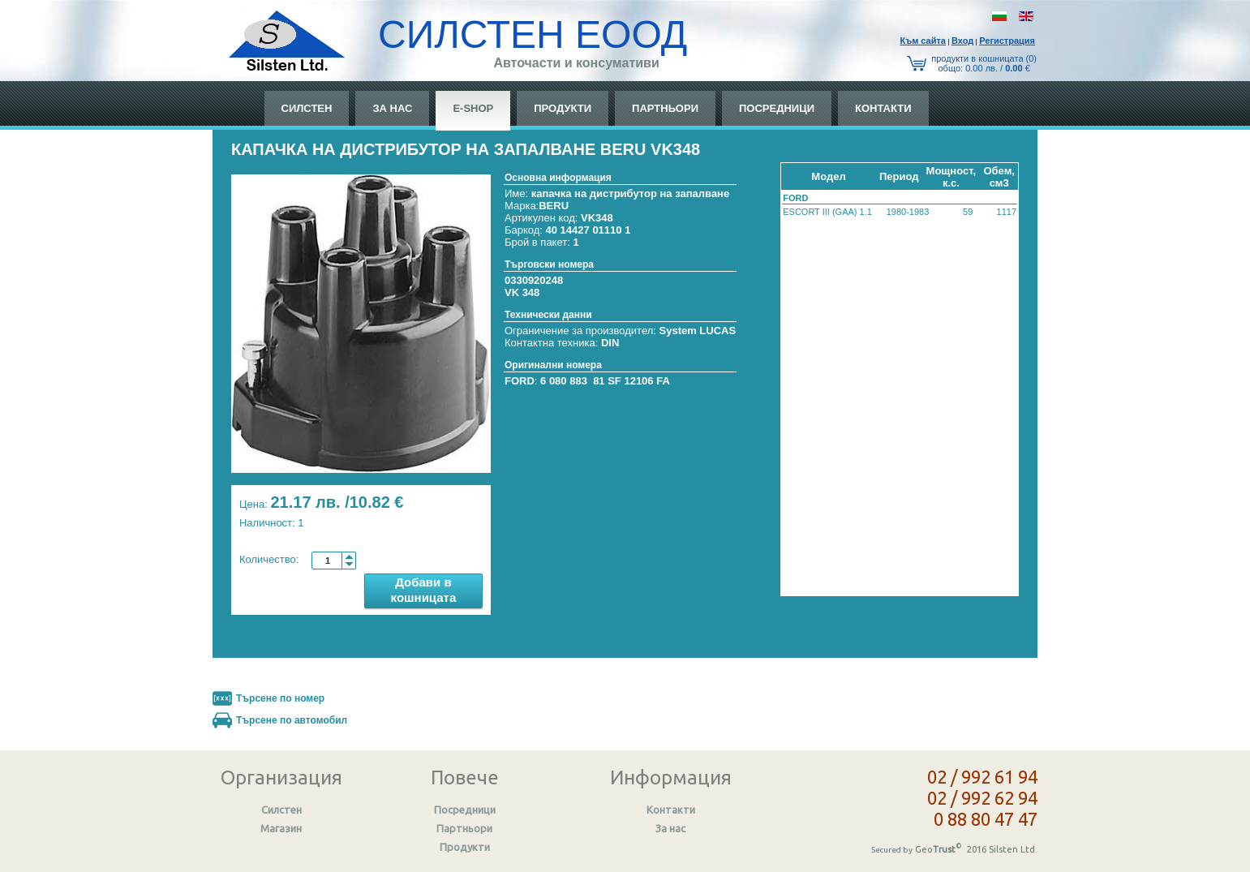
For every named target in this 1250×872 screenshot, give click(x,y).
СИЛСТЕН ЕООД (532, 34)
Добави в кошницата (424, 589)
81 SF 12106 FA (631, 381)
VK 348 (522, 292)
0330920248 (534, 280)
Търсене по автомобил (291, 720)
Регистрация (1007, 40)
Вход (962, 40)
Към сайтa (923, 40)
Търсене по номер (280, 698)
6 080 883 (563, 381)
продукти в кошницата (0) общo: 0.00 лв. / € (984, 63)
